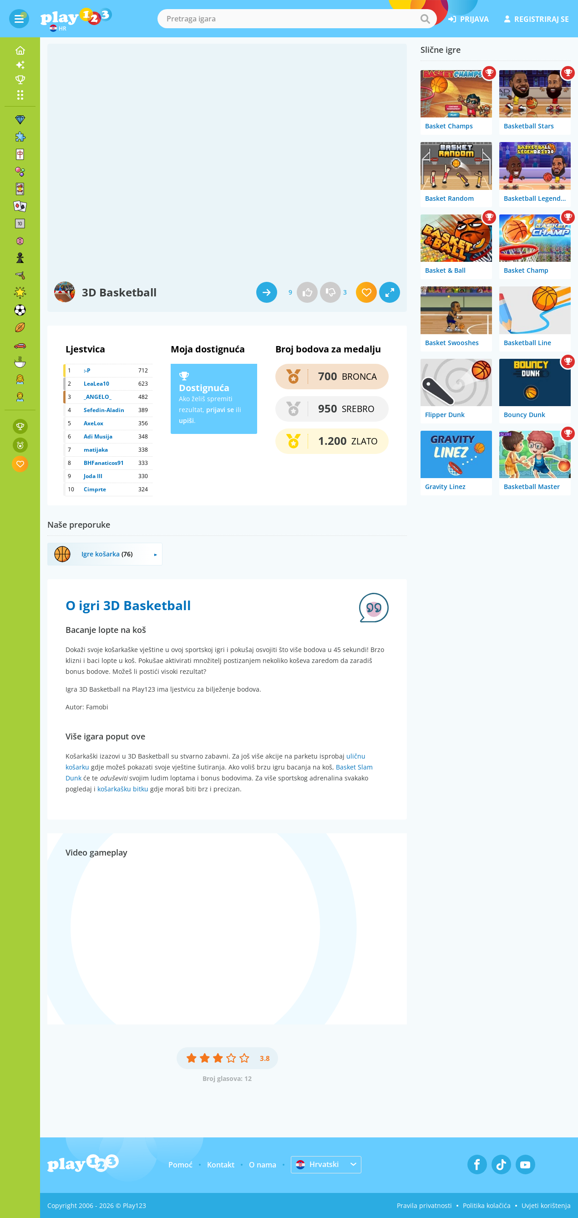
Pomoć (180, 1165)
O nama (262, 1165)
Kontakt (220, 1165)
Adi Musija (98, 436)
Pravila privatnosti (424, 1205)
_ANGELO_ (98, 397)
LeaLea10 (96, 383)
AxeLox (93, 423)
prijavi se (220, 409)
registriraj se (536, 19)
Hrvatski (317, 1164)
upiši (186, 420)
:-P (87, 370)
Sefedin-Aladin (104, 410)
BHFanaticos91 (104, 463)
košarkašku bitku (122, 789)
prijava (468, 19)
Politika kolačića (487, 1205)
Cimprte (95, 489)
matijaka (96, 450)
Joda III (93, 476)
